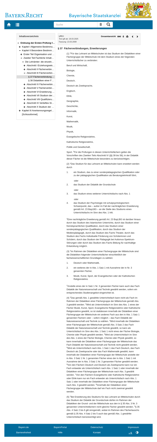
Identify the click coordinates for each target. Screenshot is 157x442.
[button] (18, 43)
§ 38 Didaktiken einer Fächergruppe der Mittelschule (54, 80)
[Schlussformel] (30, 114)
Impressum (133, 427)
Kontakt (96, 432)
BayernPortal (60, 427)
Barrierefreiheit (23, 432)
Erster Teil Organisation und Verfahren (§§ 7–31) (48, 54)
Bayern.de (23, 427)
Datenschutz (97, 427)
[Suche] (75, 25)
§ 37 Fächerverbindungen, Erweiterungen (49, 76)
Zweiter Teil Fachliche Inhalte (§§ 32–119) (45, 58)
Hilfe (60, 432)
